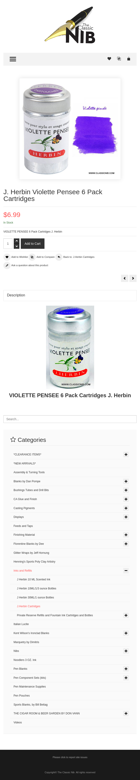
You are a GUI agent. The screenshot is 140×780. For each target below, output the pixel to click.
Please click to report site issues (70, 757)
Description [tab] (16, 295)
